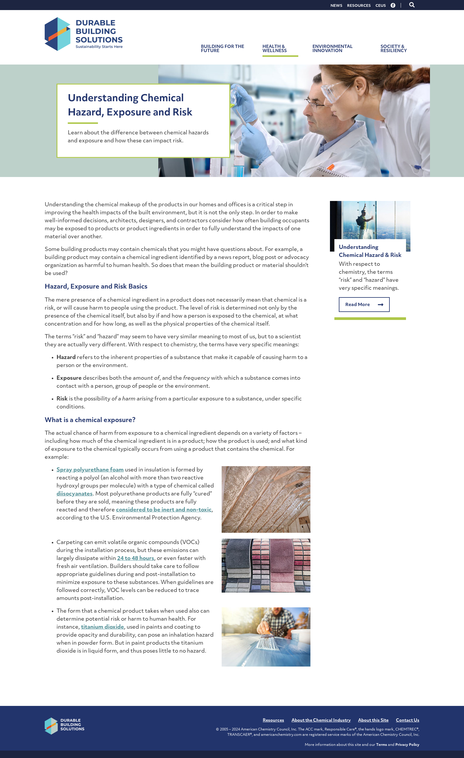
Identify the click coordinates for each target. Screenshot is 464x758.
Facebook (393, 5)
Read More (364, 305)
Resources (359, 6)
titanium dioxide (102, 627)
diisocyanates (75, 494)
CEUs (381, 6)
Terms (381, 745)
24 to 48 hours (135, 558)
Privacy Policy (407, 745)
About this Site (373, 720)
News (336, 6)
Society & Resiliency (394, 49)
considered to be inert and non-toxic (164, 510)
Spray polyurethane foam (90, 470)
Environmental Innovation (332, 49)
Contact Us (407, 720)
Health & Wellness (274, 49)
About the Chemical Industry (321, 720)
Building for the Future (222, 49)
